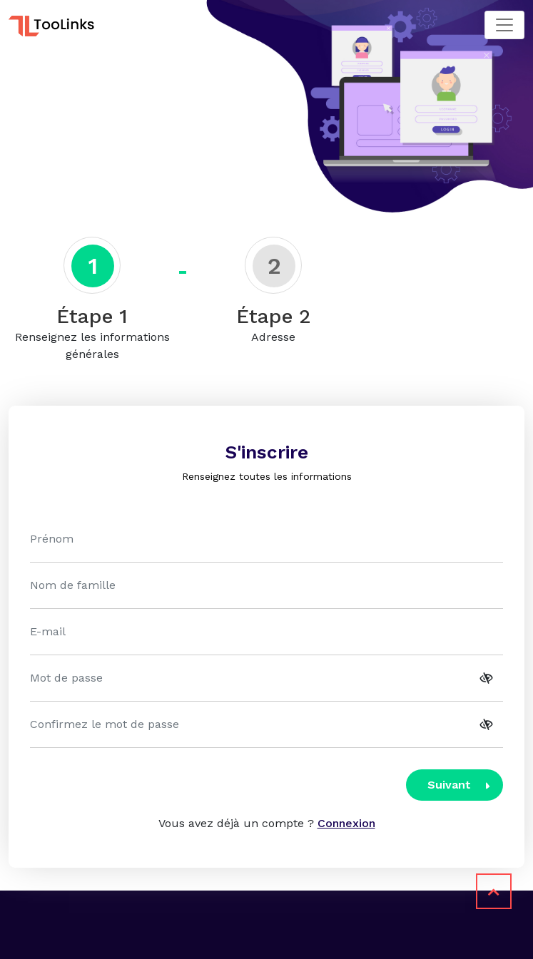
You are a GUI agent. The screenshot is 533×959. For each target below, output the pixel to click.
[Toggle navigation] (504, 25)
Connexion (346, 823)
